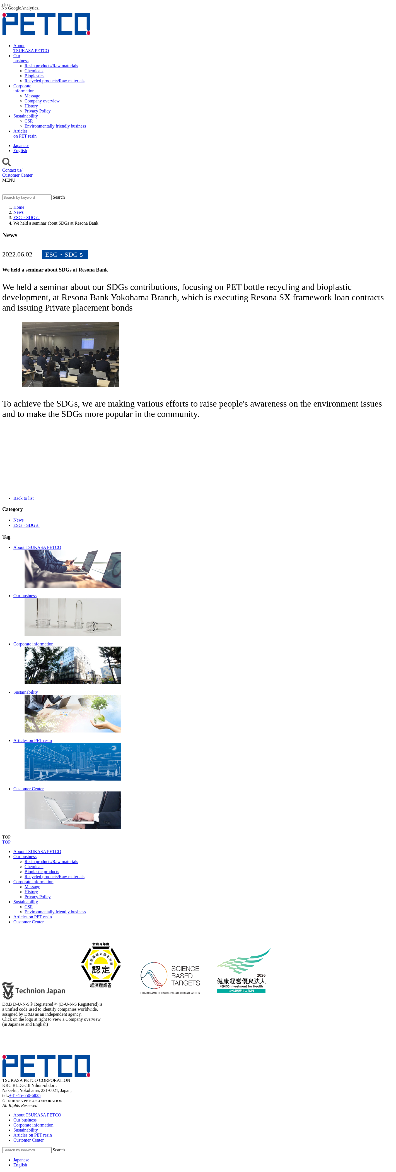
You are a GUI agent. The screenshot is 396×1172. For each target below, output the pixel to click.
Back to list (23, 498)
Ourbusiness (20, 58)
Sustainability (25, 116)
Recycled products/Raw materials (54, 876)
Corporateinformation (24, 88)
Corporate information (33, 881)
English (20, 150)
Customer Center (28, 921)
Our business (25, 856)
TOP (6, 842)
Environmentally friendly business (55, 911)
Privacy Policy (38, 896)
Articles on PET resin (32, 916)
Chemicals (34, 866)
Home (18, 207)
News (18, 212)
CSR (29, 906)
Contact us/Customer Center (17, 172)
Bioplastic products (42, 871)
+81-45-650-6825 (24, 1095)
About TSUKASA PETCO (37, 851)
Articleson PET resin (25, 133)
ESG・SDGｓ (26, 217)
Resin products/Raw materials (51, 861)
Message (32, 886)
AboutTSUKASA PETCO (31, 48)
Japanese (21, 145)
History (31, 891)
